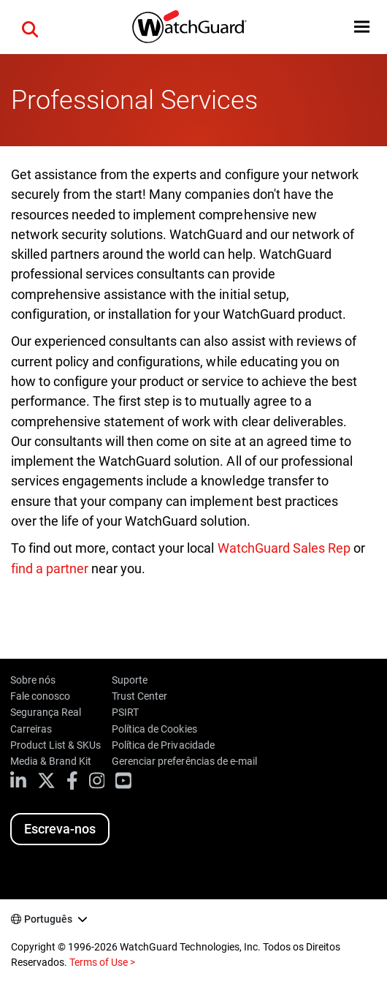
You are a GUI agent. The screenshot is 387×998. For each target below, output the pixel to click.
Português (48, 919)
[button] (30, 27)
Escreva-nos (60, 828)
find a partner (49, 568)
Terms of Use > (102, 962)
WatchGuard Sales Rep (284, 548)
